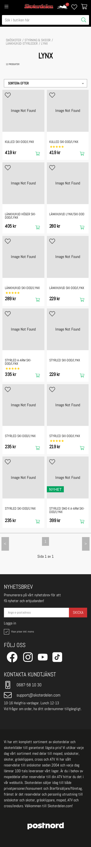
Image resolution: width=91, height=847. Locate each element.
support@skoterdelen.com (32, 695)
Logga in (10, 623)
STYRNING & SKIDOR (37, 40)
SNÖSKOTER (13, 40)
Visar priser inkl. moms (18, 631)
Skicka (78, 612)
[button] (45, 83)
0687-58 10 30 (22, 685)
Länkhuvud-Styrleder (22, 43)
